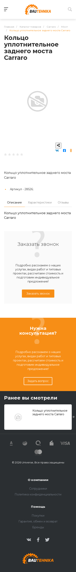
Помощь (38, 507)
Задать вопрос (38, 381)
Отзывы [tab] (63, 202)
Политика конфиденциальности (38, 494)
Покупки (38, 515)
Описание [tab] (14, 202)
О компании (38, 480)
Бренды (38, 527)
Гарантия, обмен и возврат (38, 521)
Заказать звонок (38, 293)
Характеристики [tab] (40, 202)
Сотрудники (38, 488)
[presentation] (73, 417)
